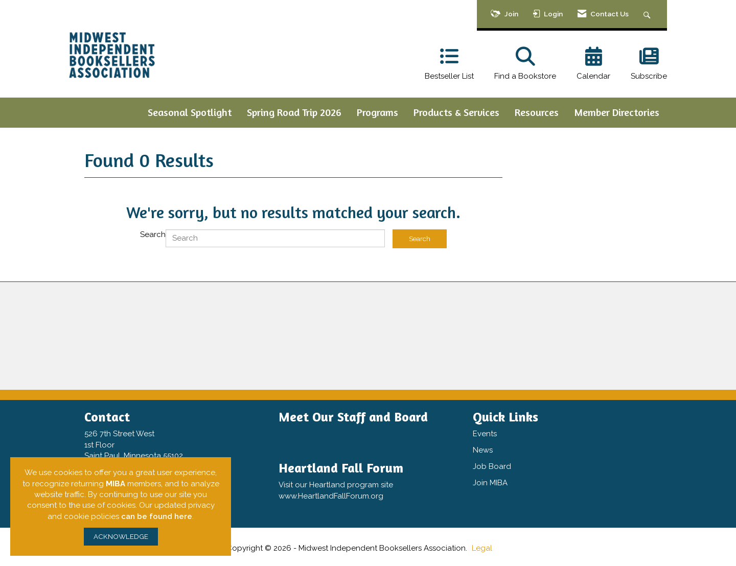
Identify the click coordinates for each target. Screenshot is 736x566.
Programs (377, 112)
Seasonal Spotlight (190, 112)
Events (485, 433)
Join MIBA (490, 482)
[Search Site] (648, 14)
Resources (537, 112)
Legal (482, 548)
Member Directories (616, 112)
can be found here (156, 516)
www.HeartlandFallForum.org (331, 496)
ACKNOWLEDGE (121, 536)
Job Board (492, 466)
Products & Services (456, 112)
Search (153, 234)
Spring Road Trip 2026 (294, 112)
